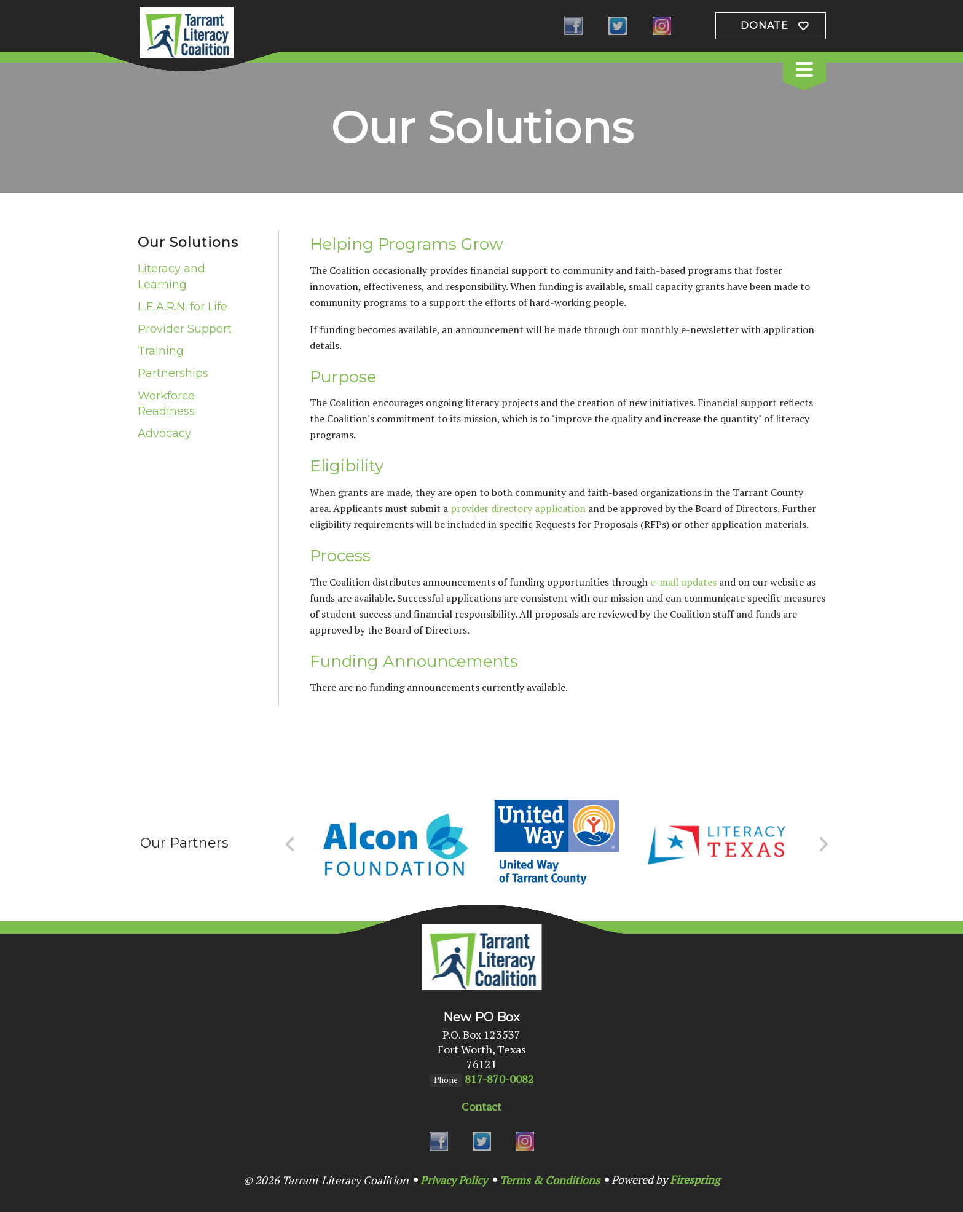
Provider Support (185, 329)
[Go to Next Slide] (823, 844)
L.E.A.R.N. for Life (182, 306)
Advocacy (164, 433)
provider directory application (518, 508)
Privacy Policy (453, 1180)
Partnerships (173, 373)
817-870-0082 (499, 1078)
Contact (481, 1106)
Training (161, 351)
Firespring (695, 1179)
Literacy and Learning (171, 276)
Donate (764, 25)
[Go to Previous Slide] (290, 844)
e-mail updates (683, 582)
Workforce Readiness (166, 403)
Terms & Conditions (550, 1180)
